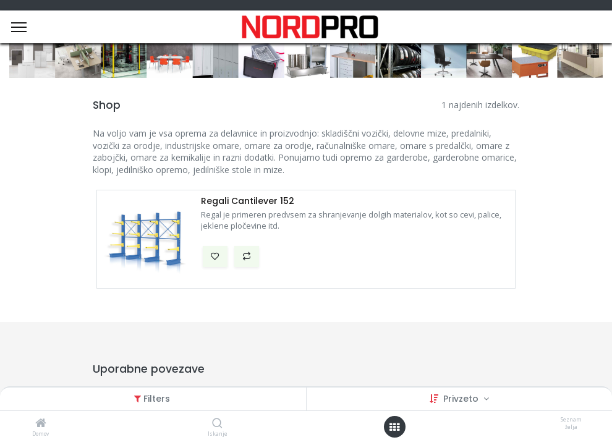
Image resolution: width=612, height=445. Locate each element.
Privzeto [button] (462, 398)
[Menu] (19, 27)
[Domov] (40, 424)
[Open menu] (394, 427)
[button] (215, 256)
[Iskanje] (217, 424)
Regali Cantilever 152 (247, 201)
